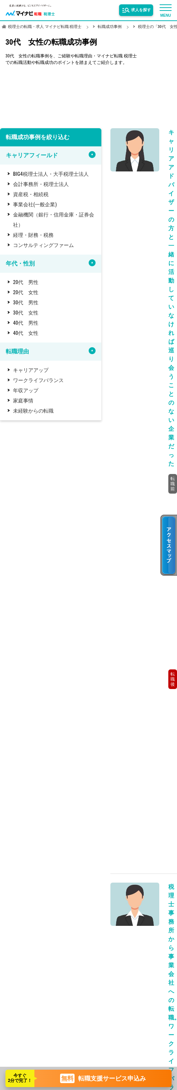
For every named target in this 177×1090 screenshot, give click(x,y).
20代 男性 (25, 282)
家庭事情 (23, 401)
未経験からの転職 (33, 411)
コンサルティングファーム (43, 245)
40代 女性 (25, 333)
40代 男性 (25, 323)
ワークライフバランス (38, 380)
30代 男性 (25, 302)
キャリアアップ (31, 370)
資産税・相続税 (31, 194)
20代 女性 (25, 292)
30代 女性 (25, 313)
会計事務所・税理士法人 (41, 184)
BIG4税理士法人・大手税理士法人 (51, 174)
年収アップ (25, 390)
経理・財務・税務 (33, 235)
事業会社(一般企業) (35, 204)
